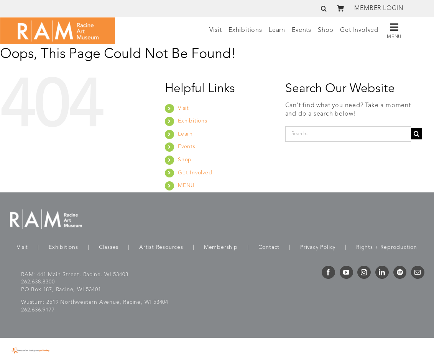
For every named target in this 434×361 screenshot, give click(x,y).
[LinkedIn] (382, 272)
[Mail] (417, 272)
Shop (185, 159)
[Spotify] (400, 272)
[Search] (416, 133)
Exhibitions (192, 121)
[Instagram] (364, 272)
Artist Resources (161, 247)
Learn (185, 134)
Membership (221, 247)
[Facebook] (328, 272)
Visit (183, 108)
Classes (109, 247)
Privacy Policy (317, 247)
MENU (186, 185)
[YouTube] (346, 272)
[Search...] (348, 134)
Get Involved (195, 173)
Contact (269, 247)
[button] (324, 8)
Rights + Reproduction (386, 247)
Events (187, 146)
